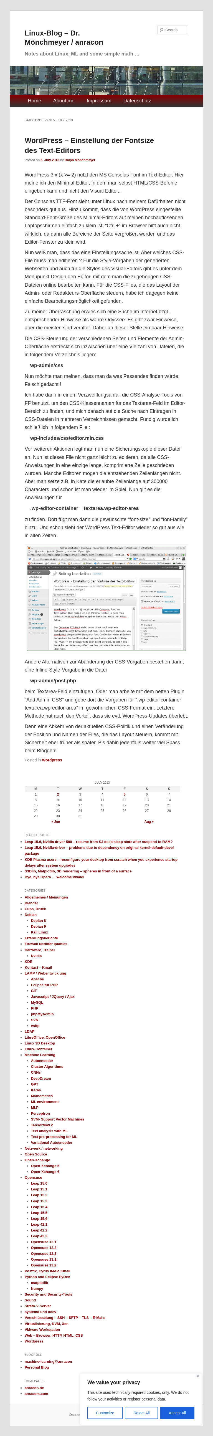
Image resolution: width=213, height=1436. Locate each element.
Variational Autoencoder (51, 1142)
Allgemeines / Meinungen (46, 897)
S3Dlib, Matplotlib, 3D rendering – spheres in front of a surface (78, 871)
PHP (34, 1008)
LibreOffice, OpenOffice (45, 1037)
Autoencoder (42, 1061)
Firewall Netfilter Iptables (46, 944)
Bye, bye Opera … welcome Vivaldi (54, 877)
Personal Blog (37, 1367)
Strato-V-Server (38, 1306)
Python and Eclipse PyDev (47, 1277)
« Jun (55, 822)
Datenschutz (137, 101)
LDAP (29, 1031)
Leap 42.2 (39, 1230)
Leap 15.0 (39, 1183)
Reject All (141, 1413)
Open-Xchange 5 (45, 1166)
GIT (34, 991)
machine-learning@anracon (48, 1361)
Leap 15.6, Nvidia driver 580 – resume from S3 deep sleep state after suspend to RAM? (99, 842)
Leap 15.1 (39, 1189)
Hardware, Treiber (40, 950)
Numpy (37, 1288)
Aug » (149, 822)
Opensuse (33, 1177)
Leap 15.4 (39, 1207)
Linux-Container (38, 1049)
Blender (31, 903)
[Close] (198, 1376)
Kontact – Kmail (38, 967)
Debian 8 (38, 920)
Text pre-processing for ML (54, 1137)
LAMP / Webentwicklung (45, 973)
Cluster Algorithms (47, 1066)
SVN (34, 1020)
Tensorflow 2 (42, 1125)
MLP (34, 1108)
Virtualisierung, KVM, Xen (47, 1324)
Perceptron (40, 1113)
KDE (28, 962)
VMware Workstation (42, 1330)
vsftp (35, 1026)
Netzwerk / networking (44, 1148)
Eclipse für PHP (44, 985)
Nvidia (36, 956)
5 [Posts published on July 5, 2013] (125, 794)
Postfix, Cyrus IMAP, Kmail (47, 1271)
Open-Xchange (37, 1160)
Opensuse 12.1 (43, 1242)
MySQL (37, 1002)
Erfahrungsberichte (41, 938)
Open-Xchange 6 (45, 1172)
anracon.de (34, 1388)
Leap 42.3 (39, 1236)
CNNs (35, 1072)
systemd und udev (40, 1312)
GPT (34, 1084)
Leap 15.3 (39, 1201)
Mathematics (42, 1096)
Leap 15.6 (39, 1219)
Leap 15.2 (39, 1195)
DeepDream (41, 1078)
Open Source (36, 1154)
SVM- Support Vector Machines (57, 1119)
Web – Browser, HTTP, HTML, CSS (54, 1335)
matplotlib (39, 1283)
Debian (31, 915)
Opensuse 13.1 (43, 1259)
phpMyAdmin (42, 1014)
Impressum (99, 101)
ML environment (45, 1102)
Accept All (177, 1413)
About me (64, 101)
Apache (37, 979)
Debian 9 (38, 926)
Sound (30, 1300)
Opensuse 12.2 (43, 1248)
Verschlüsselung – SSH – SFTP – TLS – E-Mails (65, 1318)
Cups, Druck (35, 909)
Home (34, 101)
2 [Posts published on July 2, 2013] (58, 794)
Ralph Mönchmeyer (80, 160)
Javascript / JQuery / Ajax (53, 997)
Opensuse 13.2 (43, 1265)
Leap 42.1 (39, 1224)
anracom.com (36, 1394)
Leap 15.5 (39, 1213)
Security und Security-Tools (48, 1294)
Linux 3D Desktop (40, 1043)
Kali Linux (39, 932)
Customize (105, 1413)
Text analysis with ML (49, 1131)
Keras (36, 1090)
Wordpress (52, 760)
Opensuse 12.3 (43, 1253)
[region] (141, 1399)
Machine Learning (40, 1055)
